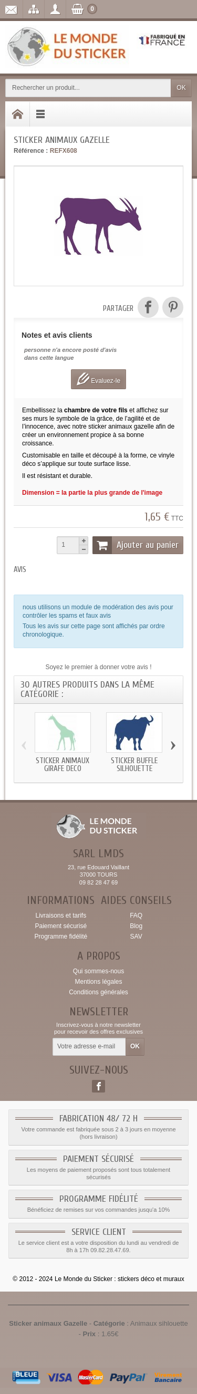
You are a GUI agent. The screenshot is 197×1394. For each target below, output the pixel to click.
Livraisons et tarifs (60, 915)
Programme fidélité (60, 936)
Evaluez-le (98, 379)
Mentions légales (98, 981)
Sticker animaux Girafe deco (62, 764)
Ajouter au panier (135, 545)
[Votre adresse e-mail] (89, 1047)
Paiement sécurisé (61, 926)
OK (181, 87)
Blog (136, 926)
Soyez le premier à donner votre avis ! (98, 667)
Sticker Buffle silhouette (134, 764)
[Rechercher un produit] (88, 88)
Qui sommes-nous (98, 971)
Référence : (31, 150)
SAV (136, 936)
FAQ (136, 915)
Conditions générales (98, 992)
